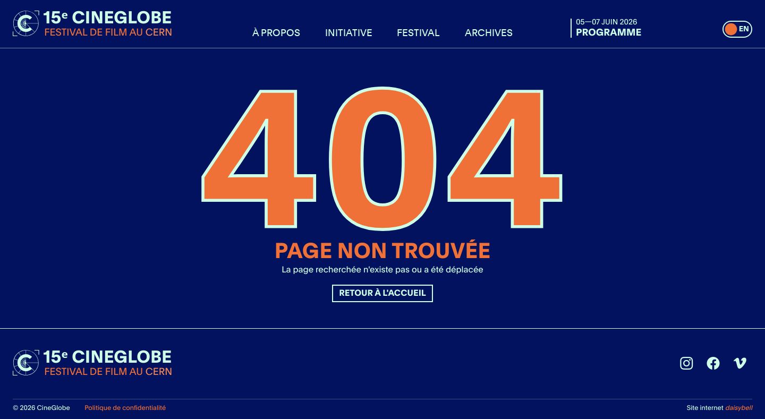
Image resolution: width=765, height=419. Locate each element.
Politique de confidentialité (125, 408)
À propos (276, 32)
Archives (489, 32)
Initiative (348, 32)
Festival (418, 32)
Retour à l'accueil (382, 293)
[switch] (737, 29)
